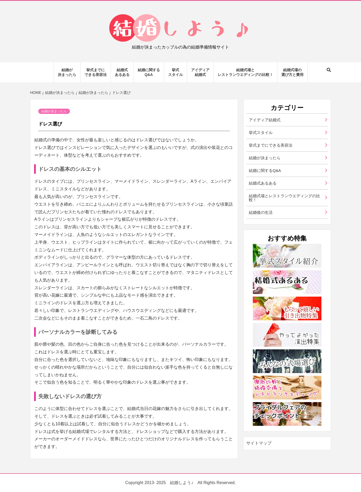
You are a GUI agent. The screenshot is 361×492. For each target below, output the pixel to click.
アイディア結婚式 (200, 72)
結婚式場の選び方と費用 (292, 72)
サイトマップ (259, 443)
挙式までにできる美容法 (95, 72)
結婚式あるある (122, 72)
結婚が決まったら (67, 72)
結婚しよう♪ (181, 482)
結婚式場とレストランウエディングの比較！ (245, 72)
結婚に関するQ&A (149, 72)
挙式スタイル (175, 72)
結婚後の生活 (261, 212)
